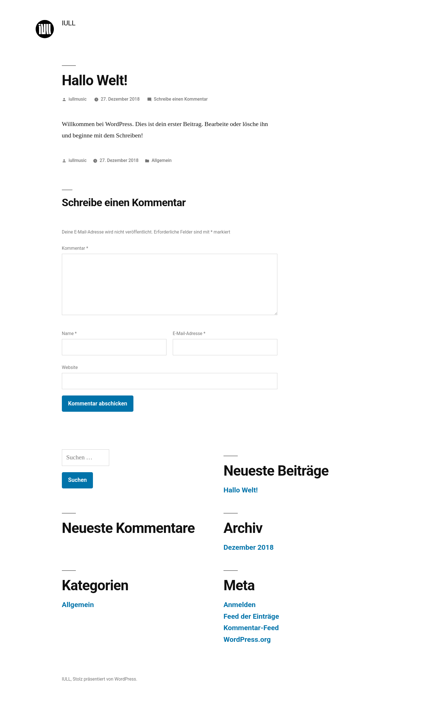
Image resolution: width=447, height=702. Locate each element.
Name (69, 333)
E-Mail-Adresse (189, 333)
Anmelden (240, 604)
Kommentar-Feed (251, 628)
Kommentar (75, 248)
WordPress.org (247, 639)
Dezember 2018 (249, 547)
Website (70, 367)
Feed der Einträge (251, 616)
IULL (68, 23)
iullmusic (78, 99)
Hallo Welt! (241, 490)
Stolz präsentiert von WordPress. (105, 679)
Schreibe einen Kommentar (181, 99)
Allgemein (162, 160)
